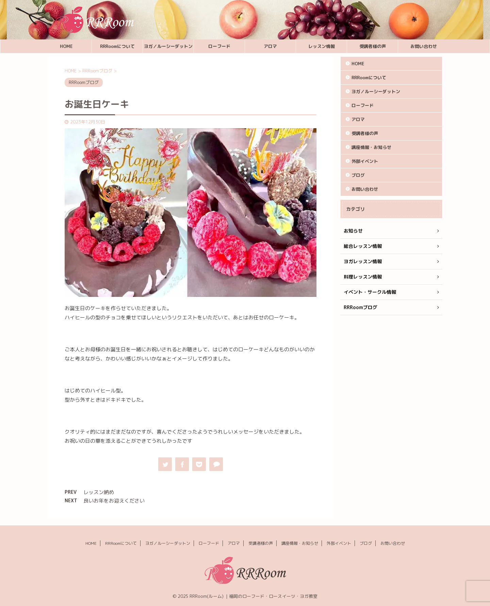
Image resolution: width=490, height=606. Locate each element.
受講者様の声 (372, 46)
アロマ (270, 46)
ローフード (219, 46)
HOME (66, 46)
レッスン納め (98, 492)
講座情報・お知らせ (371, 147)
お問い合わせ (423, 46)
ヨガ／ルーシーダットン (168, 46)
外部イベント (365, 161)
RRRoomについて (117, 46)
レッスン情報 (321, 46)
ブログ (358, 175)
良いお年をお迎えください (114, 500)
